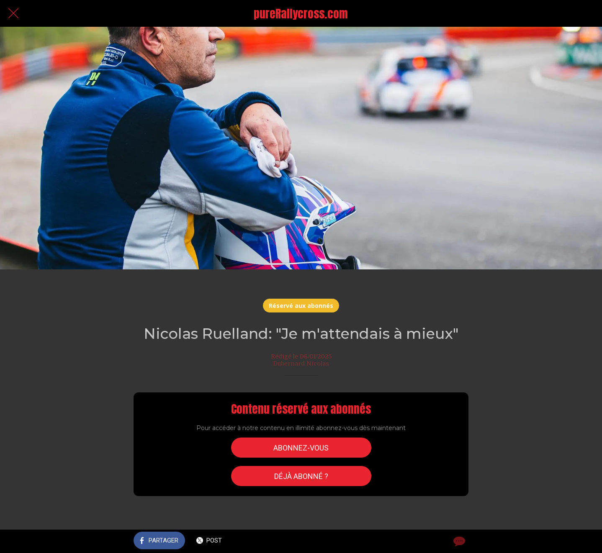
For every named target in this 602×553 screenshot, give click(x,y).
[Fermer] (13, 13)
